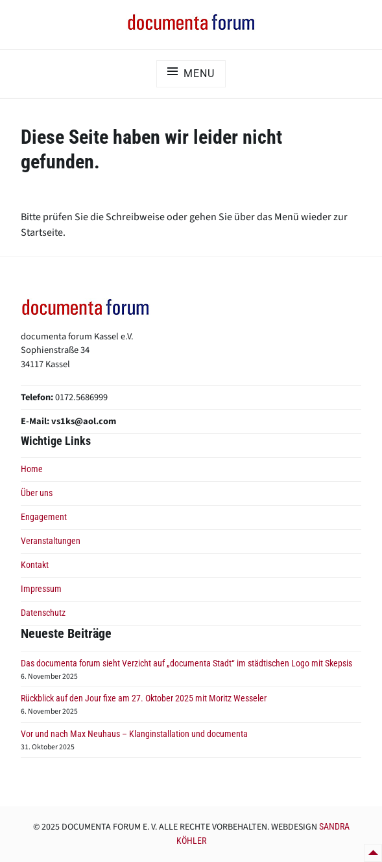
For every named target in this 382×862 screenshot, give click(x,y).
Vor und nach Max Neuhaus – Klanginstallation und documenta (134, 734)
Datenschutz (43, 612)
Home (32, 469)
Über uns (37, 493)
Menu (199, 73)
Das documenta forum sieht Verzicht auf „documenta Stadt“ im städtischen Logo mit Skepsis (186, 663)
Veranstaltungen (50, 541)
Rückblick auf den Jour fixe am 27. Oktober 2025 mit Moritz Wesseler (144, 698)
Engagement (44, 517)
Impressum (41, 589)
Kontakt (35, 565)
